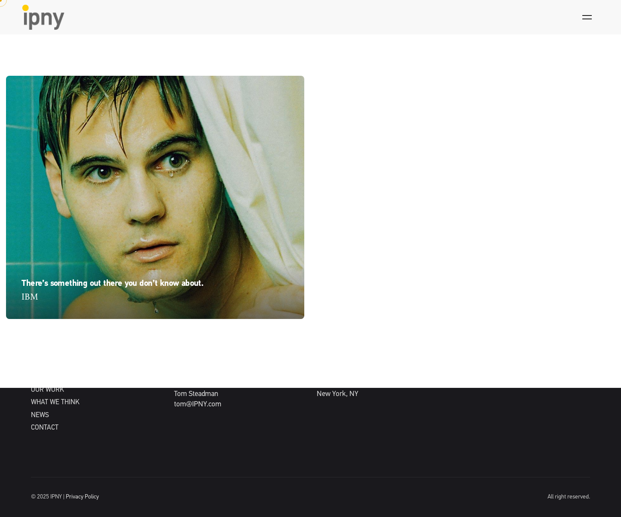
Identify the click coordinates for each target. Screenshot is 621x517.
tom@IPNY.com (197, 404)
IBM (29, 297)
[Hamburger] (587, 17)
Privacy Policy (82, 497)
